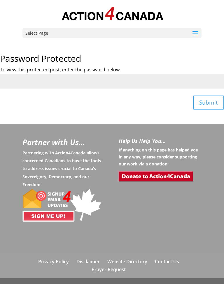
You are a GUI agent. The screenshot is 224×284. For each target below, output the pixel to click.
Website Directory (127, 261)
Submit (208, 102)
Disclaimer (88, 261)
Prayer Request (109, 269)
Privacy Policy (53, 261)
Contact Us (167, 261)
